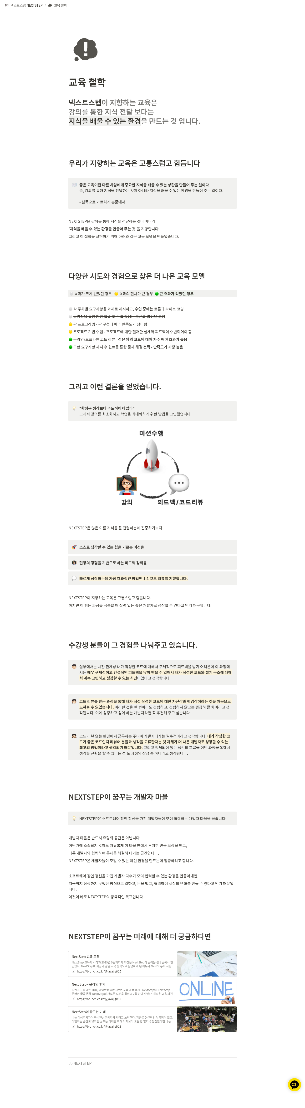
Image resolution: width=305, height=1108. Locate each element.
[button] (23, 5)
